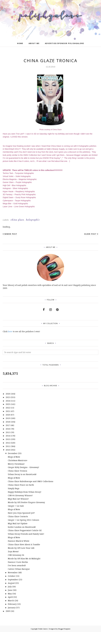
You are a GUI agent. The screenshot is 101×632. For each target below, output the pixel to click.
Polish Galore (43, 629)
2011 (8, 446)
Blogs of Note (14, 457)
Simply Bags (13, 488)
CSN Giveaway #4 (16, 555)
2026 (8, 393)
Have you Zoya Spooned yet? (21, 513)
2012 (8, 442)
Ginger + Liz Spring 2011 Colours (23, 520)
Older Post (90, 234)
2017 (8, 425)
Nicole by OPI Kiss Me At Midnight (24, 558)
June (10, 590)
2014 (8, 435)
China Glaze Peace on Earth (21, 485)
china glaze (17, 219)
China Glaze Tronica (17, 470)
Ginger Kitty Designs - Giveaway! (23, 467)
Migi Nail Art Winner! (18, 499)
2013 (8, 439)
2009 (8, 611)
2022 (8, 407)
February (12, 604)
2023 (8, 404)
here (10, 331)
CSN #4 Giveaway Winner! (20, 495)
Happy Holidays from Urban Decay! (24, 492)
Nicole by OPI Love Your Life (21, 548)
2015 (8, 432)
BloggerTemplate (64, 629)
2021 (8, 411)
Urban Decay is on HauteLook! (22, 474)
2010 (8, 450)
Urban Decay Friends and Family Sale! (26, 534)
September (13, 579)
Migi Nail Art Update (17, 523)
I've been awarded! (17, 565)
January (11, 607)
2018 (8, 421)
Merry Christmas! (16, 464)
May (10, 593)
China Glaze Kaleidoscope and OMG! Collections (30, 481)
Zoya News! (13, 551)
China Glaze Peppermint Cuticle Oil (25, 530)
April (10, 597)
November (13, 572)
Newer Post (10, 234)
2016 (8, 429)
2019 (8, 418)
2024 (8, 400)
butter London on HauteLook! (22, 527)
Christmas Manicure (17, 460)
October (11, 576)
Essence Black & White (18, 541)
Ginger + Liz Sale (16, 506)
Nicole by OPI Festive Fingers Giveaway (26, 502)
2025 (8, 397)
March (11, 600)
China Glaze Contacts (18, 516)
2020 (8, 414)
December (12, 453)
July (10, 586)
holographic (33, 219)
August (11, 583)
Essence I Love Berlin (18, 562)
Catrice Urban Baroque (19, 569)
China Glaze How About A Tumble (24, 544)
